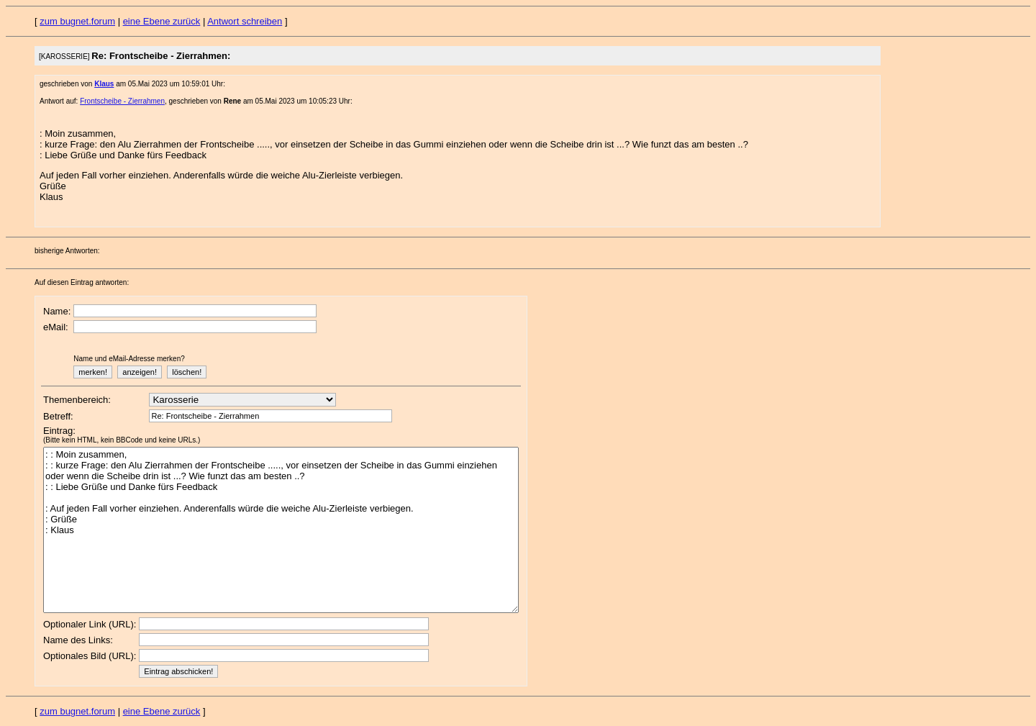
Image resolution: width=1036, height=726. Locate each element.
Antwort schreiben (244, 21)
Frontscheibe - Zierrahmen (122, 101)
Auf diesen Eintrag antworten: (82, 282)
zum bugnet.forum (77, 21)
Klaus (104, 84)
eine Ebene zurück (162, 21)
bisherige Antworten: (67, 251)
